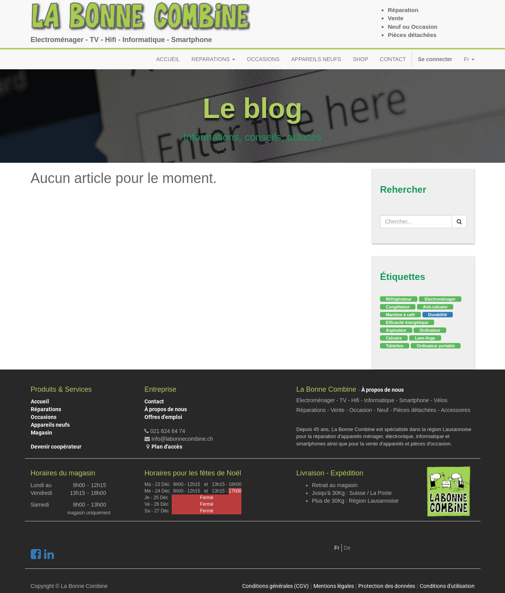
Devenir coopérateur (56, 446)
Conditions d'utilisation (447, 586)
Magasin (41, 432)
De (347, 548)
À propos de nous (165, 409)
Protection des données (386, 586)
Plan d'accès (166, 446)
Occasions (43, 417)
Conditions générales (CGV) (275, 586)
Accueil (40, 401)
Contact (154, 401)
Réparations (46, 409)
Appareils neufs (50, 425)
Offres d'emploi (163, 417)
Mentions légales (333, 586)
